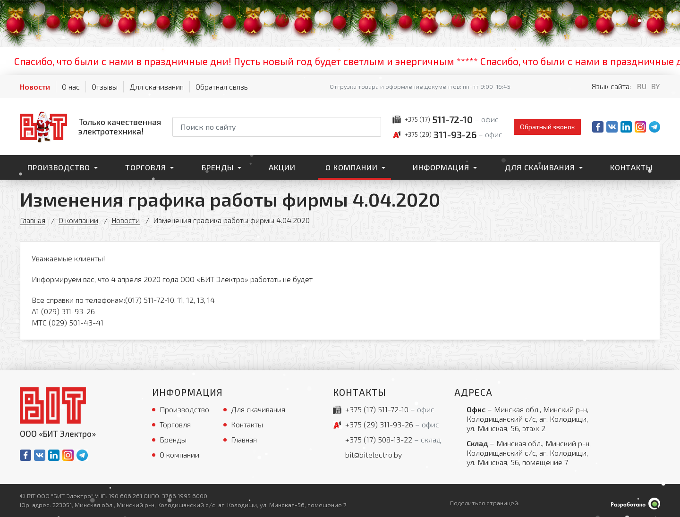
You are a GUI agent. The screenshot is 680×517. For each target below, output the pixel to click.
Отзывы (105, 86)
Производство (58, 167)
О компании (351, 167)
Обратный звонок (547, 127)
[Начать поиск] (373, 127)
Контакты (631, 167)
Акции (282, 167)
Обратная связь (222, 86)
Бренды (218, 167)
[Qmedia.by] (635, 503)
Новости (35, 86)
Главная (33, 220)
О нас (71, 86)
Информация (441, 167)
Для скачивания (156, 86)
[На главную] (90, 126)
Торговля (145, 167)
